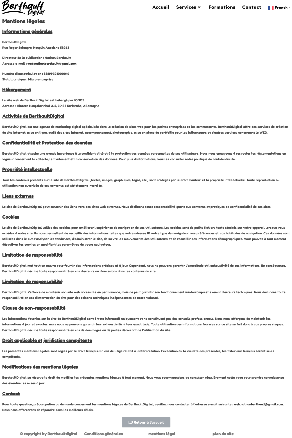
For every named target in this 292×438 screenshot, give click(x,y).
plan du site (223, 433)
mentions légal (161, 433)
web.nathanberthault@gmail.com (52, 63)
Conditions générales (103, 433)
